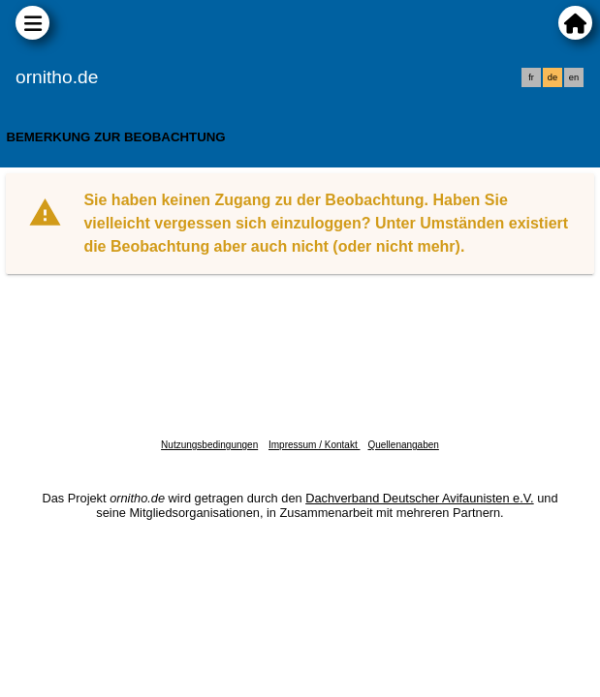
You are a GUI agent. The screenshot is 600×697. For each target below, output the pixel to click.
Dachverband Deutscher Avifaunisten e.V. (419, 498)
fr (531, 77)
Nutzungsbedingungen (209, 444)
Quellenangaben (402, 444)
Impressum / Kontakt (314, 444)
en (574, 77)
